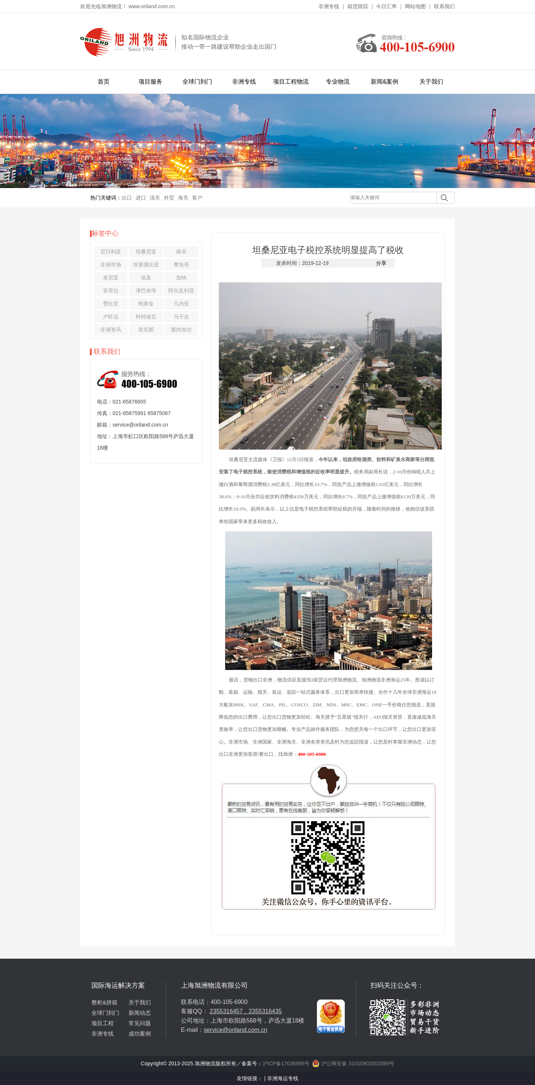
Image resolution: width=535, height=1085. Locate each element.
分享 (381, 263)
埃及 (146, 278)
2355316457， (229, 1011)
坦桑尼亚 (146, 252)
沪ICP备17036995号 (286, 1063)
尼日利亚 (110, 252)
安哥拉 (111, 291)
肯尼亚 (111, 278)
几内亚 (181, 304)
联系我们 (444, 6)
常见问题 (140, 1023)
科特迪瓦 (146, 317)
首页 (104, 81)
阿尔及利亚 (181, 291)
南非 (181, 252)
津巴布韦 (146, 291)
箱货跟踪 (357, 6)
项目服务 (150, 81)
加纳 (181, 278)
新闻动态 (140, 1013)
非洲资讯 (110, 330)
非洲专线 (328, 6)
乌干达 (181, 317)
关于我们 (431, 81)
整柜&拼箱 (104, 1002)
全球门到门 (197, 81)
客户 (197, 198)
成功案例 (140, 1033)
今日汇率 (386, 6)
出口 (126, 198)
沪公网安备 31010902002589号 (353, 1063)
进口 (141, 198)
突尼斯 (146, 330)
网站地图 (415, 6)
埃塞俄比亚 (146, 265)
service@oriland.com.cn (235, 1030)
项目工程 (102, 1023)
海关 (183, 198)
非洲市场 (110, 265)
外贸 (169, 198)
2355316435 (265, 1011)
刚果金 (146, 304)
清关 (155, 198)
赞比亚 (111, 304)
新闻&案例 (385, 81)
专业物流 (338, 81)
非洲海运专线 (282, 1078)
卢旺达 (111, 317)
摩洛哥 (181, 265)
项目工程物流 (291, 81)
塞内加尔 (181, 330)
